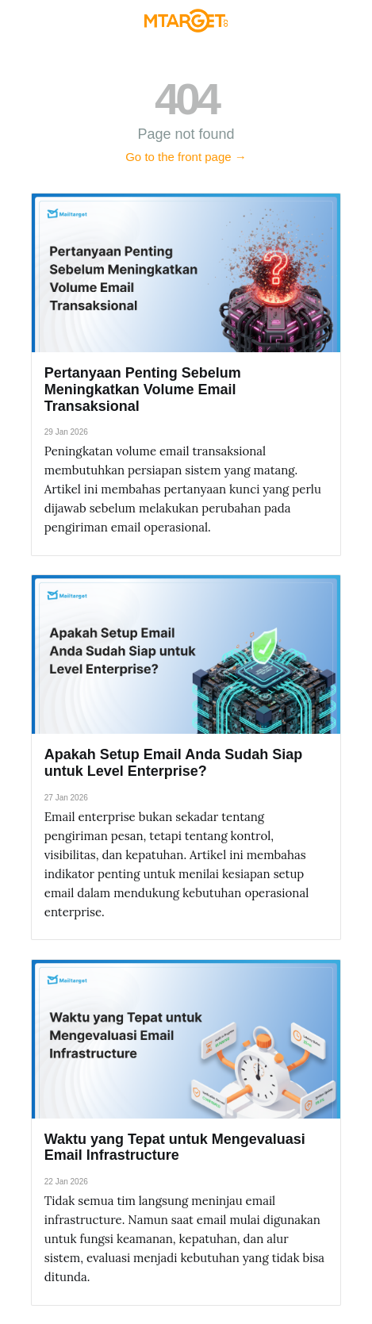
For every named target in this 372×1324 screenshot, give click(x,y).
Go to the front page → (186, 156)
